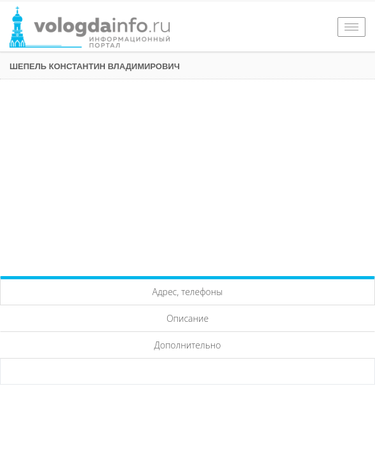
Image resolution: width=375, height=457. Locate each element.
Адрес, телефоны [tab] (188, 292)
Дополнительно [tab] (187, 345)
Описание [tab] (187, 318)
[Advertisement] (187, 174)
